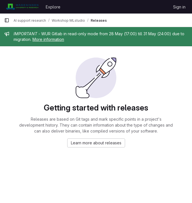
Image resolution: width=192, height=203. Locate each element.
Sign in (179, 7)
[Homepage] (22, 6)
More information (48, 39)
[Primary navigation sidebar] (6, 20)
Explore (53, 7)
